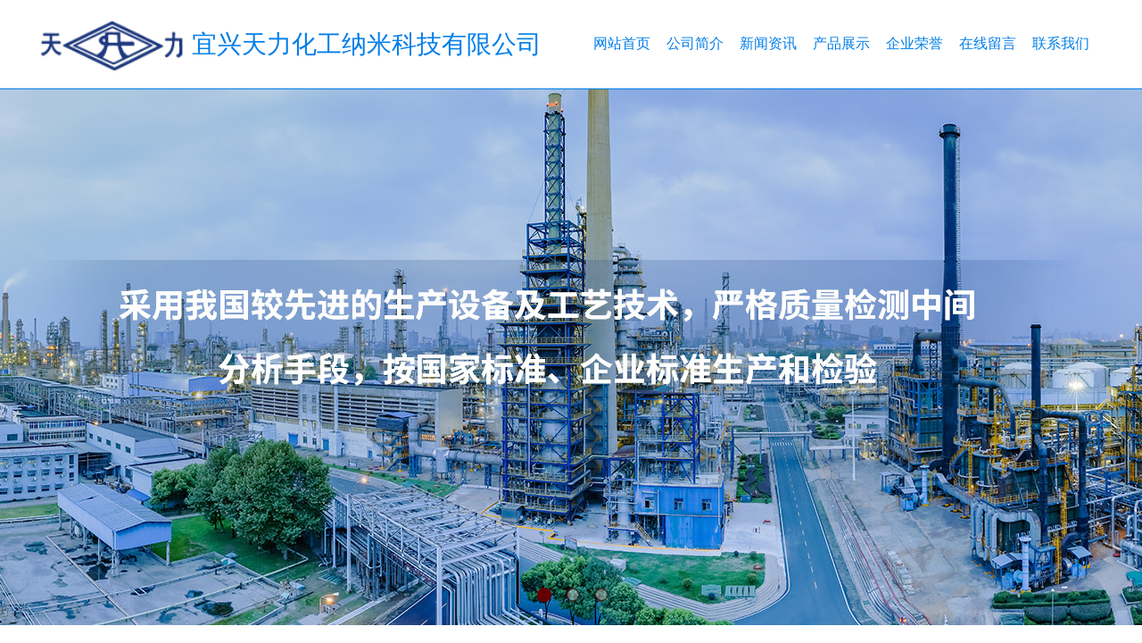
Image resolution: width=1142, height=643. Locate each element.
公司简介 (695, 43)
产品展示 (841, 43)
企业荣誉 (914, 43)
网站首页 (621, 43)
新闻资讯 (768, 43)
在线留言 (987, 43)
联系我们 (1060, 43)
